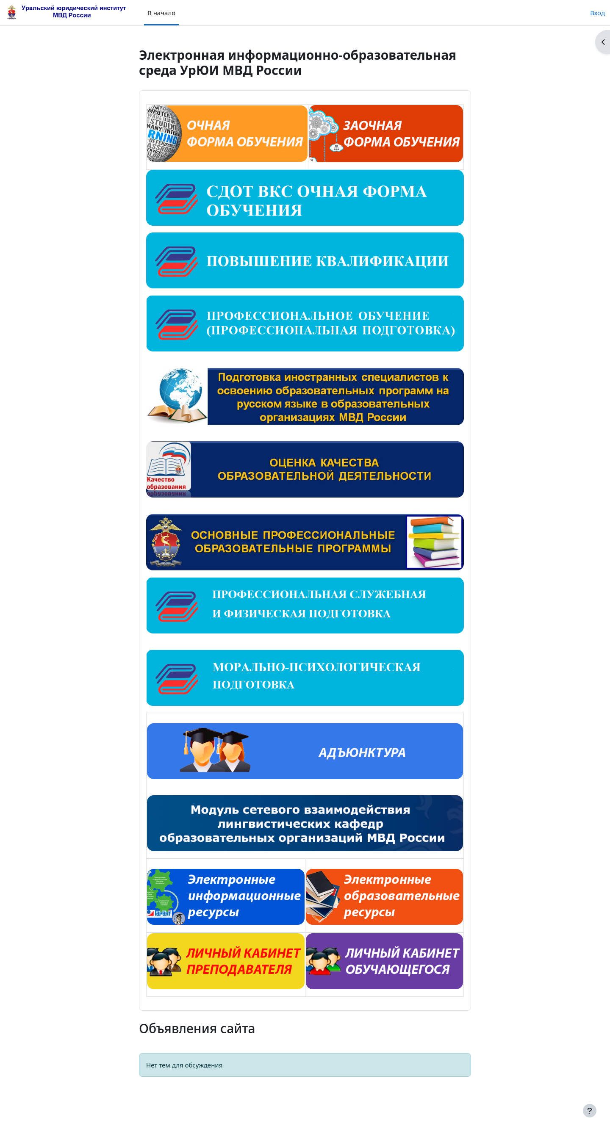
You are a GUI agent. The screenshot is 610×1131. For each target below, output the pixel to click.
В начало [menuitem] (161, 12)
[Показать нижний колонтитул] (589, 1110)
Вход (597, 12)
